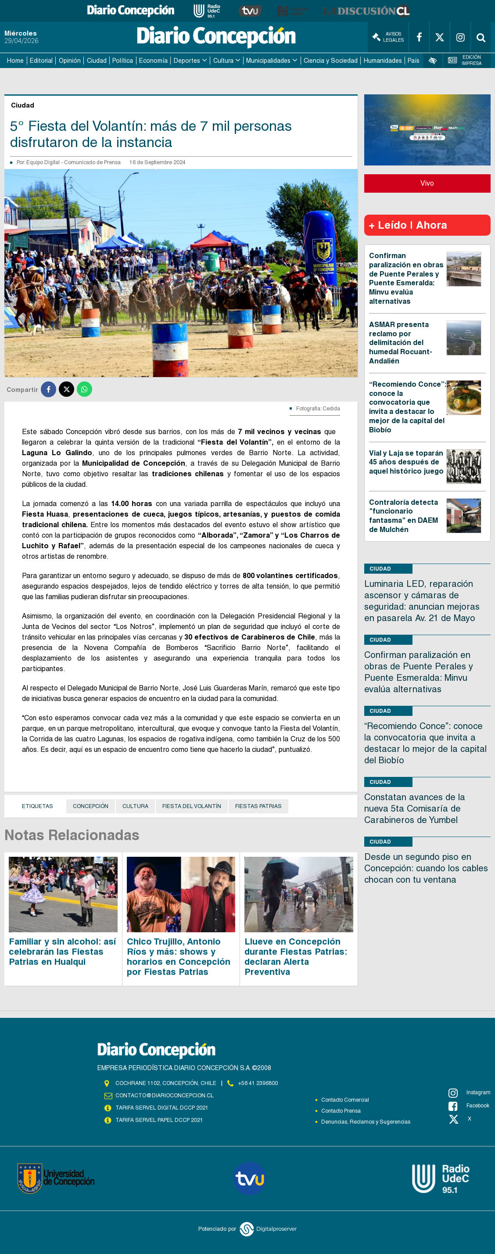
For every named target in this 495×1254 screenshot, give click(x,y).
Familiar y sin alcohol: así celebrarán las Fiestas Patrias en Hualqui (62, 951)
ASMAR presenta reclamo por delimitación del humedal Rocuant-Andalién (400, 342)
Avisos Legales (388, 37)
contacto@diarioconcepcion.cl (164, 1095)
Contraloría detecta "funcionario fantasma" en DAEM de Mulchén (403, 516)
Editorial (41, 60)
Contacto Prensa (341, 1111)
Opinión (70, 60)
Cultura (223, 60)
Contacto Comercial (345, 1100)
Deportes (187, 60)
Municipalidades (268, 60)
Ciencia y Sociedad (331, 60)
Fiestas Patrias (258, 806)
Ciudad (97, 60)
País (414, 60)
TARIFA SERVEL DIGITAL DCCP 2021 (161, 1108)
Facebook (468, 1106)
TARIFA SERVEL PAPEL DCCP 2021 (159, 1120)
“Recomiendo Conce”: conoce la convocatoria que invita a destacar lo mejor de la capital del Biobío (407, 407)
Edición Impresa (465, 60)
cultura (135, 806)
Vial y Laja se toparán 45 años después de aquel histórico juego (406, 462)
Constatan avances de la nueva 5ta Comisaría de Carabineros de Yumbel (414, 808)
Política (122, 60)
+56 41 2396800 (258, 1083)
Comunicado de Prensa (92, 162)
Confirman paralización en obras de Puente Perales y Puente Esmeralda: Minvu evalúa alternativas (406, 278)
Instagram (469, 1093)
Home (15, 60)
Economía (153, 60)
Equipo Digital (43, 162)
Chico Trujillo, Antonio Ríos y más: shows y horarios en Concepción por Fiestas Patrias (178, 956)
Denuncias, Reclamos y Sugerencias (365, 1122)
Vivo (427, 183)
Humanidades (383, 60)
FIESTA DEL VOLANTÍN (191, 806)
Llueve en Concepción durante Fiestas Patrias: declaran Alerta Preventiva (295, 956)
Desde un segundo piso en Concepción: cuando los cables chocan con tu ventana (426, 868)
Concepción (90, 806)
